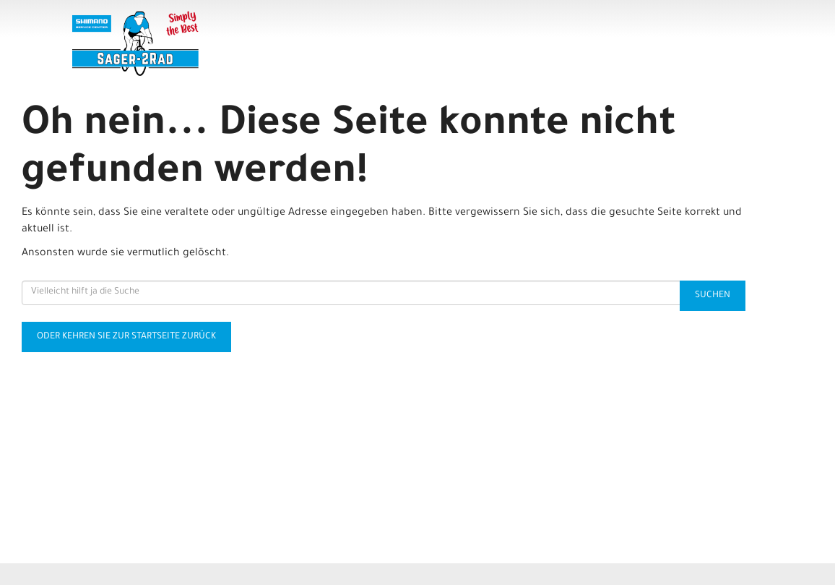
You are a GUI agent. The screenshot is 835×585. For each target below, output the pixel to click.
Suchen (712, 296)
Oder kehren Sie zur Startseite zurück (126, 337)
